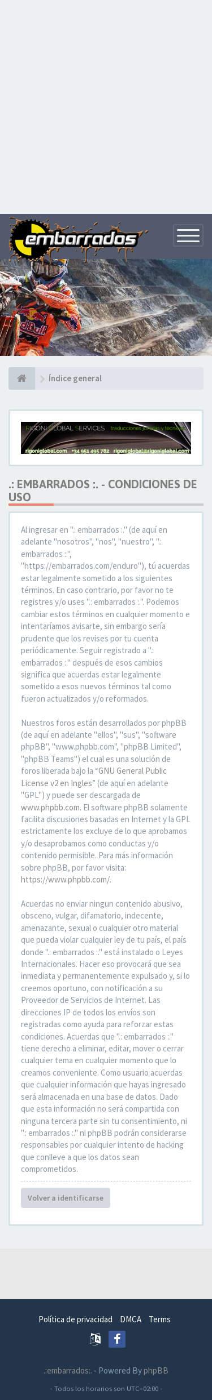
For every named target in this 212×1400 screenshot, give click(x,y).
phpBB (156, 1370)
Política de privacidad (75, 1319)
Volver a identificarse (65, 1198)
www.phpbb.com (50, 807)
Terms (160, 1319)
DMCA (130, 1319)
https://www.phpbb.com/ (65, 879)
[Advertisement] (106, 105)
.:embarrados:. (68, 1370)
